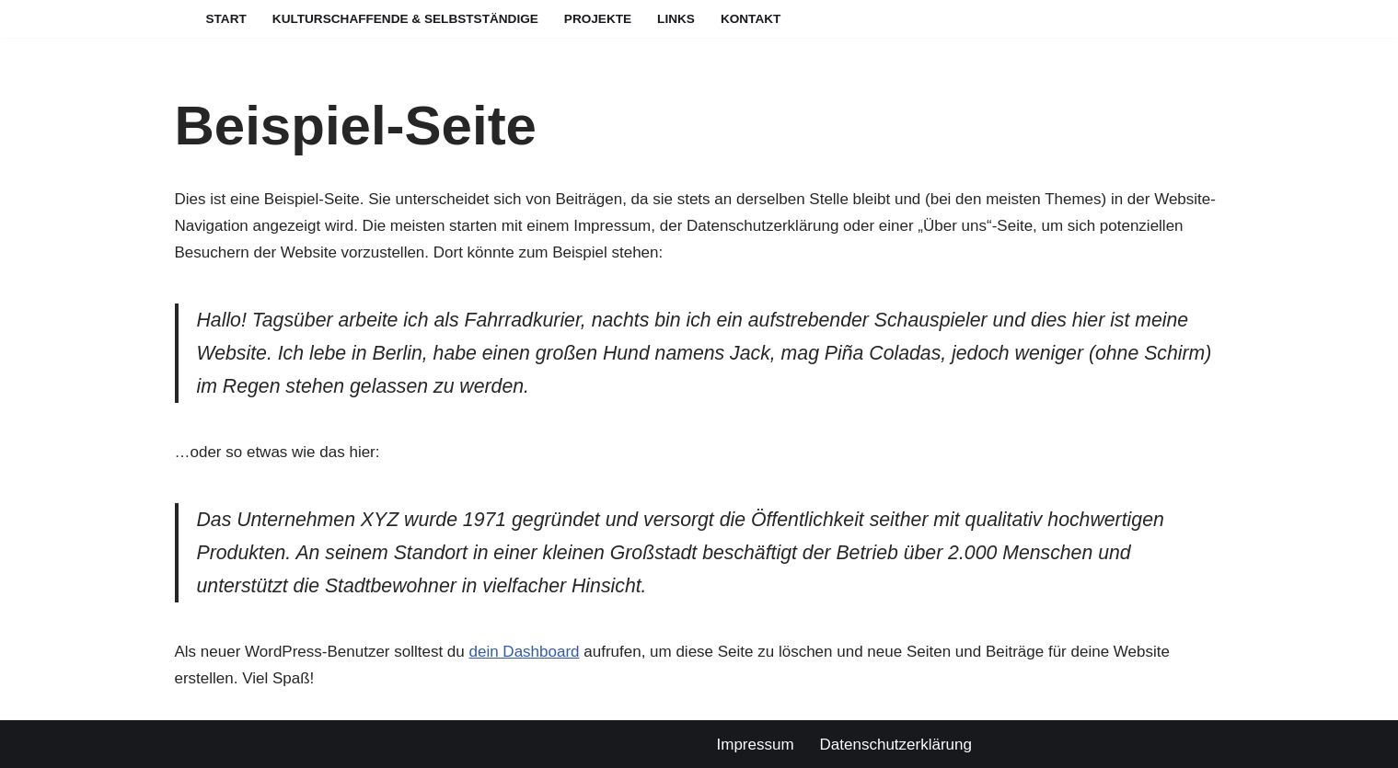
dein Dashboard (524, 651)
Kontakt (750, 19)
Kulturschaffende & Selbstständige (405, 19)
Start (226, 19)
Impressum (755, 744)
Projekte (597, 19)
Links (676, 19)
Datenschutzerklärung (896, 744)
